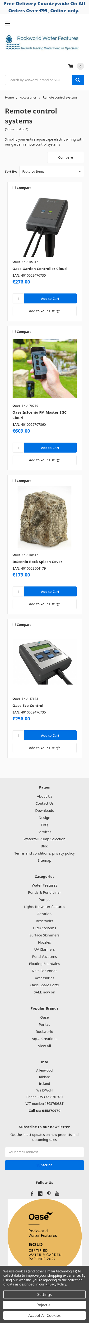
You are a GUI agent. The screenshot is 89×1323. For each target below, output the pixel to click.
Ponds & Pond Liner (44, 892)
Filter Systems (44, 928)
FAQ (44, 824)
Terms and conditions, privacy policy (44, 853)
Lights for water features (44, 906)
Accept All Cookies (44, 1315)
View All (44, 1045)
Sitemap (45, 860)
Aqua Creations (44, 1038)
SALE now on (44, 992)
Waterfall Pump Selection (44, 838)
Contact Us (44, 803)
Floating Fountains (44, 963)
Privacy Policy (55, 1284)
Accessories (44, 977)
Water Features (44, 885)
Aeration (44, 913)
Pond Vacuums (44, 956)
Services (44, 831)
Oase (44, 1017)
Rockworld (44, 1031)
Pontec (44, 1024)
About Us (44, 796)
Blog (44, 846)
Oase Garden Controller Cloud (40, 268)
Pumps (44, 899)
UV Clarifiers (44, 949)
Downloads (44, 810)
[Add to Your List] (45, 311)
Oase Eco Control (28, 705)
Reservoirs (44, 920)
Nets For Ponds (44, 970)
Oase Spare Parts (44, 985)
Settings (44, 1294)
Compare (65, 157)
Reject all (44, 1305)
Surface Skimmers (44, 935)
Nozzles (44, 942)
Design (44, 817)
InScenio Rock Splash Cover (37, 561)
